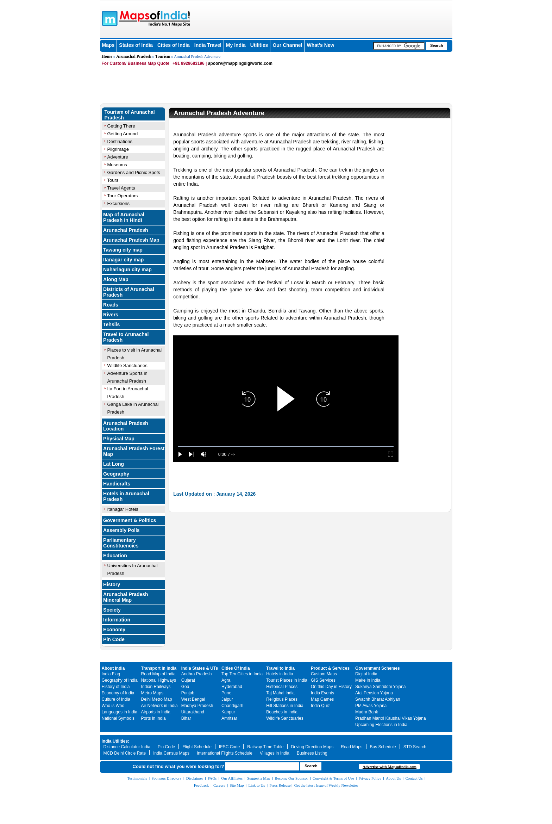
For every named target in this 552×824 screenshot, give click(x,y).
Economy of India (118, 692)
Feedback (201, 785)
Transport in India (159, 668)
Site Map (237, 785)
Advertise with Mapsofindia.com (389, 766)
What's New (320, 45)
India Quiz (320, 705)
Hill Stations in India (284, 705)
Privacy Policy (370, 778)
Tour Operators (122, 195)
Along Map (115, 279)
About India (113, 668)
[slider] (286, 446)
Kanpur (228, 712)
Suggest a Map (258, 778)
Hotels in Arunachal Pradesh (126, 496)
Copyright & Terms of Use (333, 778)
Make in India (367, 680)
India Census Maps (171, 753)
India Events (322, 692)
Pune (226, 692)
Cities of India (173, 45)
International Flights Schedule (224, 753)
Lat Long (113, 464)
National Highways (158, 680)
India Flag (111, 673)
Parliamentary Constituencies (120, 543)
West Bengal (193, 699)
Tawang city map (123, 250)
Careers (219, 785)
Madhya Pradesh (197, 705)
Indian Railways (156, 686)
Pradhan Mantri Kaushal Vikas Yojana (390, 718)
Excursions (118, 203)
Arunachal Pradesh (133, 56)
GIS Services (323, 680)
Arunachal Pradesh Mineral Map (125, 597)
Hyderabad (231, 686)
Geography (116, 474)
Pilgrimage (118, 149)
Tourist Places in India (286, 680)
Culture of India (116, 699)
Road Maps (351, 746)
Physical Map (118, 438)
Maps (108, 45)
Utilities (259, 45)
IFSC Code (229, 746)
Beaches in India (281, 712)
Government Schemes (377, 668)
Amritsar (229, 718)
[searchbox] (399, 46)
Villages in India (274, 753)
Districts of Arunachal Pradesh (128, 292)
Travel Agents (121, 188)
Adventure (117, 157)
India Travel (207, 45)
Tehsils (111, 324)
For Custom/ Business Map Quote (136, 63)
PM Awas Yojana (371, 705)
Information (116, 619)
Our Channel (287, 45)
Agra (225, 680)
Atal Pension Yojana (374, 692)
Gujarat (188, 680)
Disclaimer (194, 778)
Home (107, 56)
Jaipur (227, 699)
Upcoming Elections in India (381, 724)
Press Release (280, 785)
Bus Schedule (383, 746)
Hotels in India (279, 673)
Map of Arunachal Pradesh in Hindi (123, 217)
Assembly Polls (121, 530)
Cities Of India (235, 668)
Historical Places (281, 686)
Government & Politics (129, 520)
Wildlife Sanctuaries (127, 365)
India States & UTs (199, 668)
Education (115, 555)
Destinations (120, 141)
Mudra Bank (366, 712)
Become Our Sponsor (291, 778)
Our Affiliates (232, 778)
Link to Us (257, 785)
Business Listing (312, 753)
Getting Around (122, 133)
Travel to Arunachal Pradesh (126, 337)
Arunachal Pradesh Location (125, 426)
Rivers (110, 314)
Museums (117, 164)
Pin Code (114, 639)
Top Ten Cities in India (242, 673)
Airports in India (155, 712)
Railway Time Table (265, 746)
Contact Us (414, 778)
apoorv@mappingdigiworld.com (240, 63)
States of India (136, 45)
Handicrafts (116, 484)
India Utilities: (116, 741)
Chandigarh (232, 705)
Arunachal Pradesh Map (131, 240)
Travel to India (280, 668)
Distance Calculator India (127, 746)
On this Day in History (331, 686)
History (111, 584)
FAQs (212, 778)
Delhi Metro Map (156, 699)
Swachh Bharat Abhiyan (377, 699)
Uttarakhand (192, 712)
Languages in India (119, 712)
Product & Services (330, 668)
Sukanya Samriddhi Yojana (380, 686)
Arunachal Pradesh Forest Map (133, 451)
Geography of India (120, 680)
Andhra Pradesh (196, 673)
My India (236, 45)
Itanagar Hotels (122, 509)
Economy (114, 629)
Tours (113, 180)
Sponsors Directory (166, 778)
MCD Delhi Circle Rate (125, 753)
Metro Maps (152, 692)
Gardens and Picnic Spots (133, 172)
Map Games (322, 699)
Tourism (162, 56)
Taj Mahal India (280, 692)
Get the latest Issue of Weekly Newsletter (326, 785)
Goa (185, 686)
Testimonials (137, 778)
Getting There (121, 126)
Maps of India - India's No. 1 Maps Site (108, 18)
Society (112, 610)
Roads (110, 305)
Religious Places (281, 699)
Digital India (366, 673)
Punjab (187, 692)
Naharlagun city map (127, 269)
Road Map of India (158, 673)
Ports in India (153, 718)
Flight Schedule (197, 746)
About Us (393, 778)
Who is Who (113, 705)
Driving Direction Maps (312, 746)
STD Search (414, 746)
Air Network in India (159, 705)
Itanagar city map (123, 259)
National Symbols (118, 718)
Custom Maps (324, 673)
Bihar (186, 718)
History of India (116, 686)
